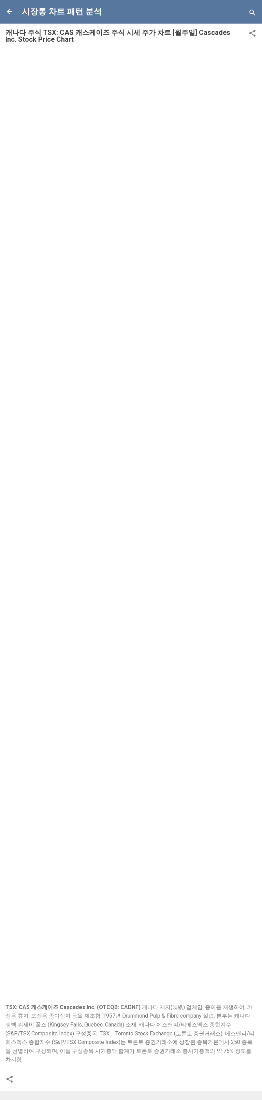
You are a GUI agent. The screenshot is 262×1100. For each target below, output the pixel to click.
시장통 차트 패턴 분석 (62, 11)
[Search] (252, 13)
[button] (252, 34)
